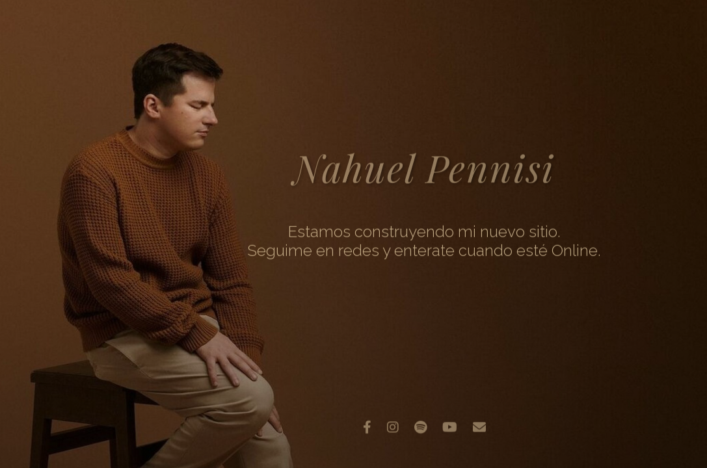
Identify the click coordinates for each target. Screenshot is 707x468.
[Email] (479, 425)
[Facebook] (367, 425)
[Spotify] (420, 425)
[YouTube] (449, 425)
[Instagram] (393, 425)
